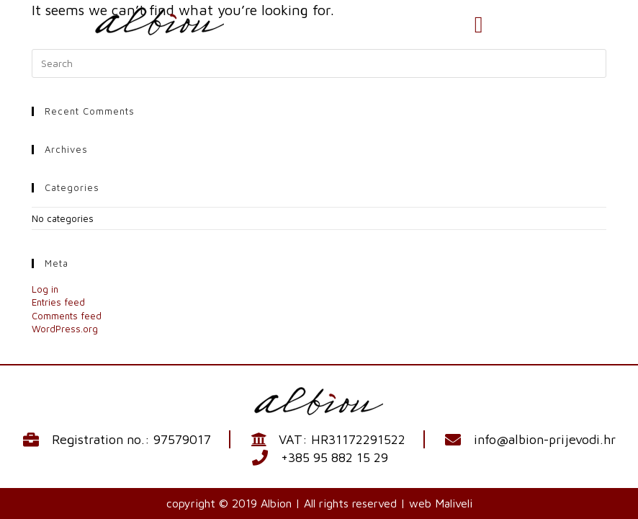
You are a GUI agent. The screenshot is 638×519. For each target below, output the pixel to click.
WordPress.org (65, 328)
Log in (45, 289)
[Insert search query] (319, 63)
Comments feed (67, 315)
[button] (479, 24)
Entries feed (58, 302)
